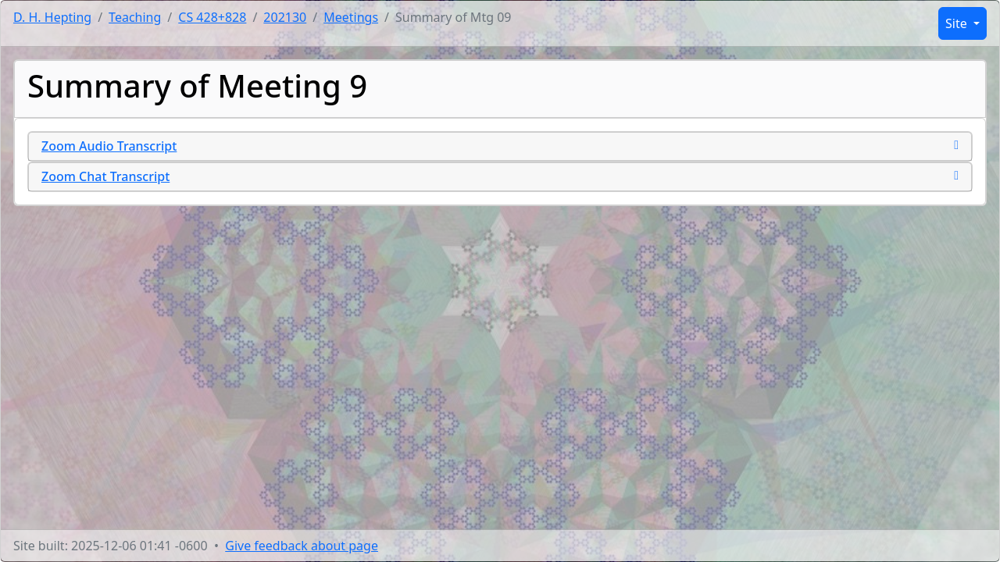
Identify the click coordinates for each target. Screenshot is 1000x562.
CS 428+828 (212, 17)
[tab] (500, 146)
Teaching (135, 17)
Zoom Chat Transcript (105, 176)
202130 (284, 17)
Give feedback (301, 545)
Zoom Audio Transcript (109, 146)
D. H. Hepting (52, 17)
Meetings (350, 17)
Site (957, 23)
